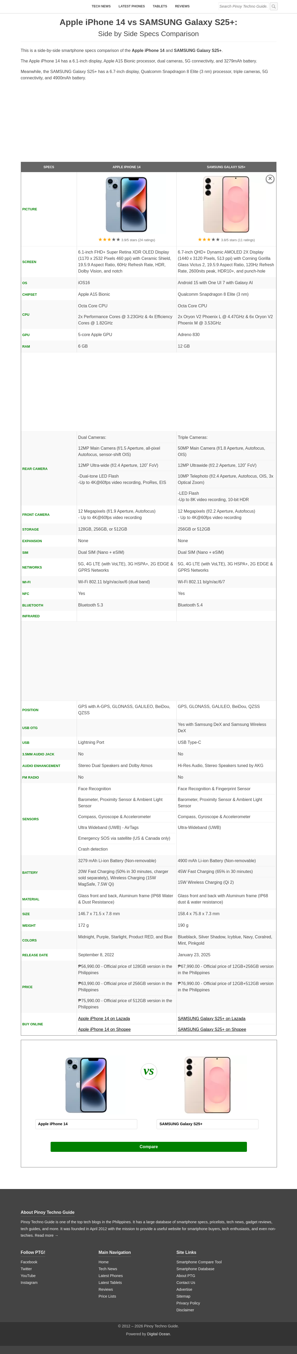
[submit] (274, 6)
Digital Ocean (158, 1334)
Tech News (101, 6)
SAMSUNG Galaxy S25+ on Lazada (226, 1020)
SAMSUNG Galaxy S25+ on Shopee (212, 1029)
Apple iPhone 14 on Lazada (126, 1020)
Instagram (29, 1282)
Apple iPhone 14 (126, 167)
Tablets (160, 6)
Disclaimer (185, 1310)
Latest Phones (132, 6)
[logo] (54, 6)
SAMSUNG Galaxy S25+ (226, 167)
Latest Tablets (110, 1282)
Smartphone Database (195, 1269)
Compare (149, 1146)
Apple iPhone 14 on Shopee (104, 1029)
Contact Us (185, 1282)
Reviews (182, 6)
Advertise (184, 1289)
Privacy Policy (188, 1303)
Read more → (47, 1235)
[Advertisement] (148, 124)
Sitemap (183, 1296)
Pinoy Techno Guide (54, 1212)
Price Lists (107, 1296)
